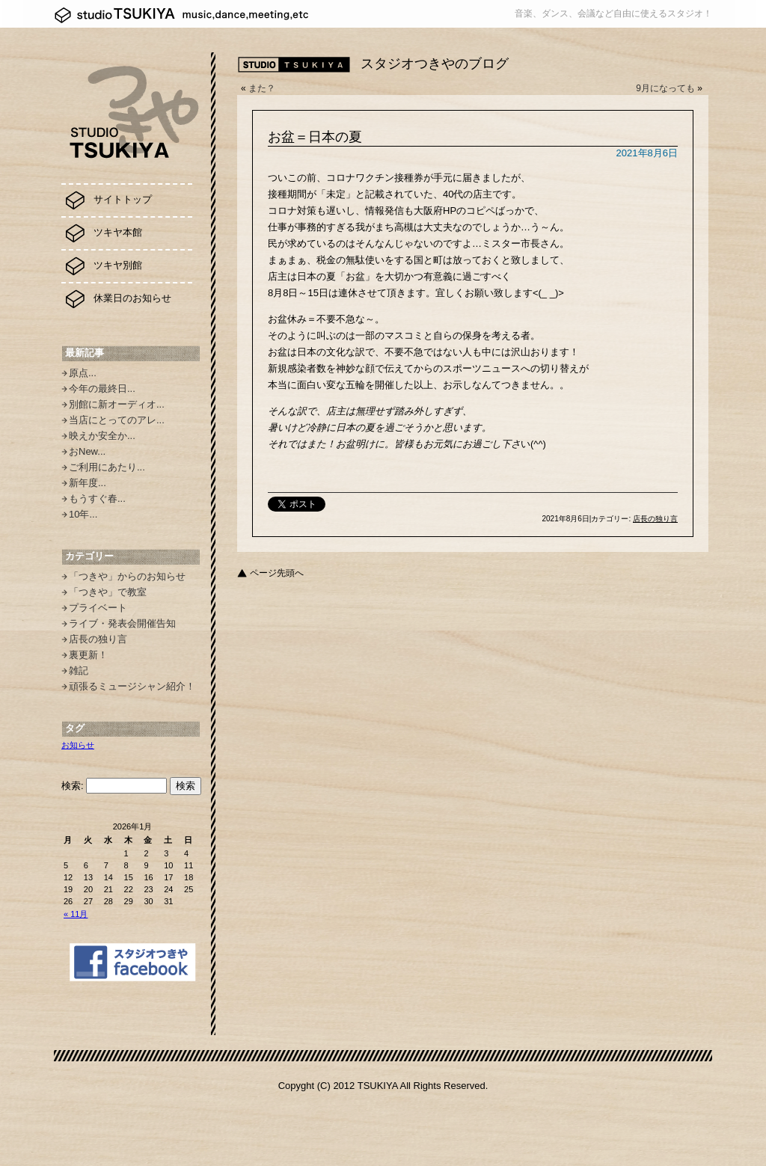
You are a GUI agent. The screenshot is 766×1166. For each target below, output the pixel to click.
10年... (83, 514)
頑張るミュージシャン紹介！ (132, 686)
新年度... (87, 482)
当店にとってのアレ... (117, 420)
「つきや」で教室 (108, 592)
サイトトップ (123, 199)
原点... (82, 372)
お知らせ (77, 744)
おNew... (87, 451)
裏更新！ (88, 654)
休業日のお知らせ (132, 298)
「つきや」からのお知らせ (127, 576)
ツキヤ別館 (118, 265)
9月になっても (665, 88)
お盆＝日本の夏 (315, 136)
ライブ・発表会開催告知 (122, 623)
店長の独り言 (98, 639)
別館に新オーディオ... (117, 404)
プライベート (98, 607)
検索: (72, 785)
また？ (261, 88)
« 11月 (76, 913)
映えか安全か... (102, 435)
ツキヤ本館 (118, 232)
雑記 (78, 670)
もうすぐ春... (97, 498)
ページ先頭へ (277, 573)
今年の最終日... (102, 388)
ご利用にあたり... (107, 467)
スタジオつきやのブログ (435, 63)
